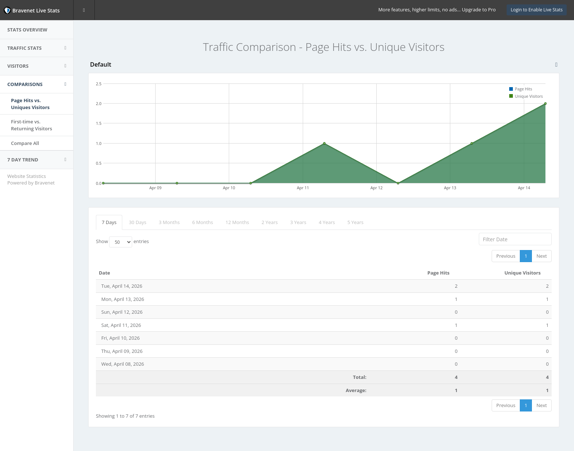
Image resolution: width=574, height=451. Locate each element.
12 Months (237, 222)
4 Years (327, 222)
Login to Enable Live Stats (537, 10)
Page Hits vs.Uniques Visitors (30, 104)
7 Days (109, 222)
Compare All (25, 143)
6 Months (202, 222)
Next (541, 256)
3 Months (169, 222)
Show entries (122, 241)
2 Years (270, 222)
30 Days (137, 222)
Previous (505, 256)
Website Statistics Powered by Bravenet (31, 179)
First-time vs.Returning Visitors (31, 125)
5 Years (355, 222)
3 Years (298, 222)
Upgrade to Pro (479, 9)
